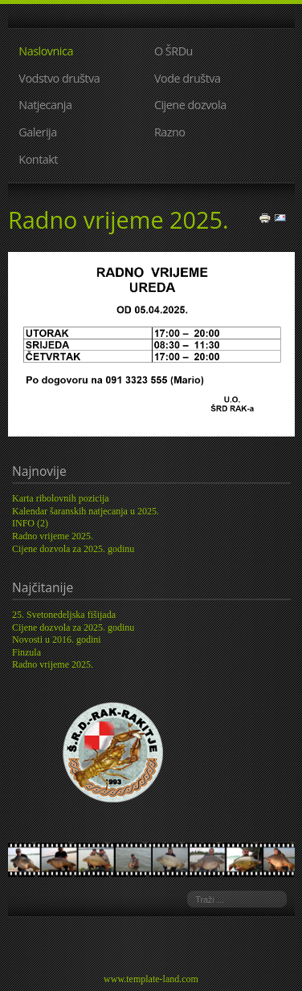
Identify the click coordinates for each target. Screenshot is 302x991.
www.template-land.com (151, 979)
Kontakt (38, 159)
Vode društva (187, 78)
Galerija (37, 132)
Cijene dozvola (190, 104)
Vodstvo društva (59, 78)
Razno (170, 132)
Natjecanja (44, 104)
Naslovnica (45, 51)
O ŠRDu (173, 51)
